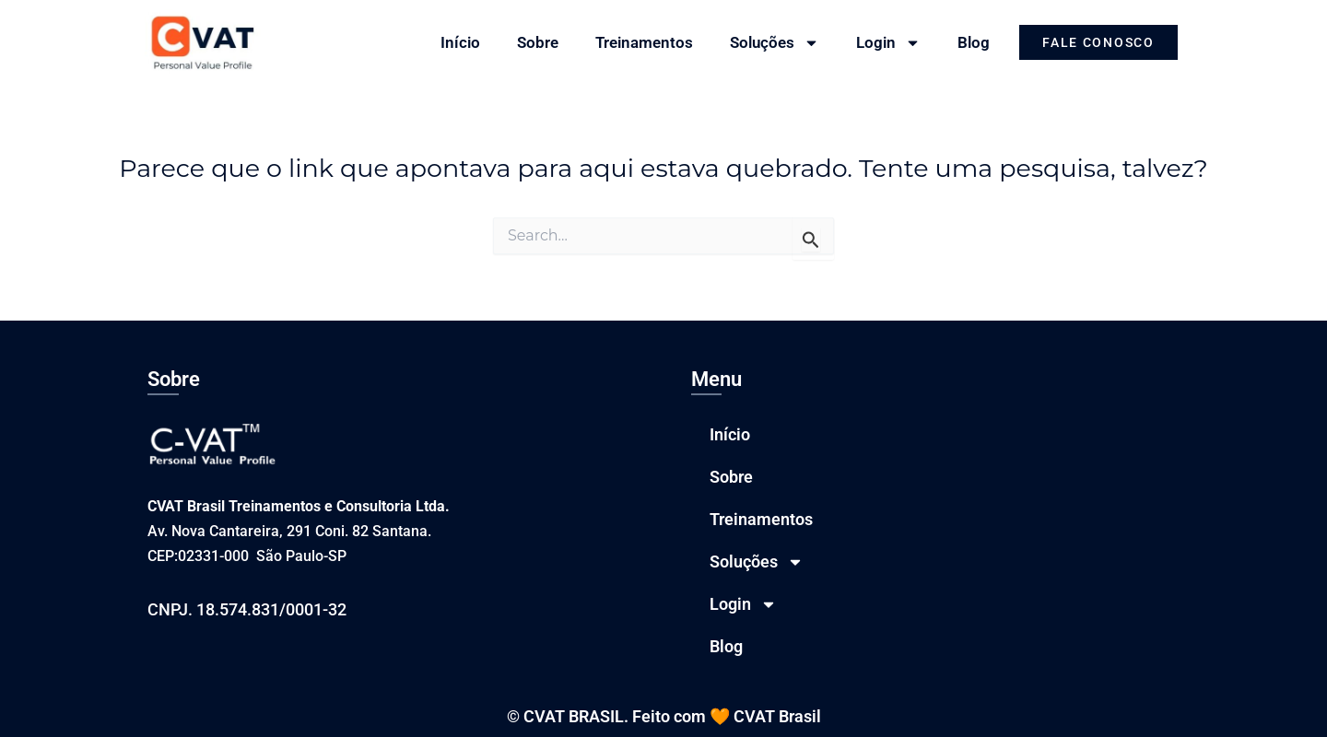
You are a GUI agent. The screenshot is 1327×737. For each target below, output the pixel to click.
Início (460, 42)
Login (888, 43)
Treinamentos (644, 42)
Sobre (537, 42)
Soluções (774, 43)
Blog (973, 42)
